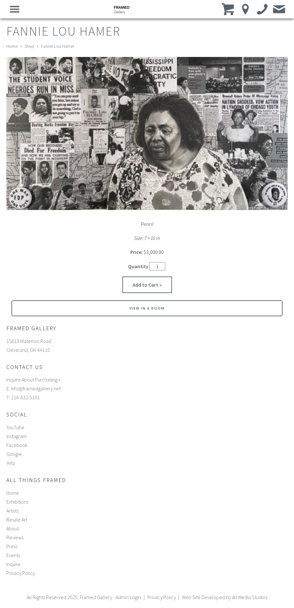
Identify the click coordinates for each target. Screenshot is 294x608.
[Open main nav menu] (15, 9)
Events (13, 555)
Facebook (16, 445)
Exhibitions (17, 502)
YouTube (15, 427)
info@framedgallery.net (36, 388)
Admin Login (128, 597)
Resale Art (16, 519)
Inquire (13, 564)
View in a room (147, 308)
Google (14, 454)
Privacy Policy (20, 573)
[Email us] (279, 9)
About (12, 528)
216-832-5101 (25, 397)
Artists (12, 510)
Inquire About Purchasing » (33, 379)
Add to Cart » (147, 285)
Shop (29, 46)
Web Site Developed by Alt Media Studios (224, 597)
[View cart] (229, 9)
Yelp (10, 463)
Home (11, 46)
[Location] (245, 9)
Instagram (16, 436)
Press (11, 546)
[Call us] (262, 9)
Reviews (15, 537)
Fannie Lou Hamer (57, 46)
